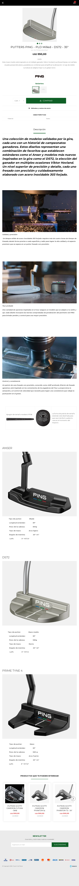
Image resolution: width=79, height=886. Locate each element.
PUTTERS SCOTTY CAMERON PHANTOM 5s (39, 808)
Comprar (47, 101)
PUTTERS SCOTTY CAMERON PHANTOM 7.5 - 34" (64, 808)
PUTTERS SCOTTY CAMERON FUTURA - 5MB (15, 808)
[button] (74, 803)
